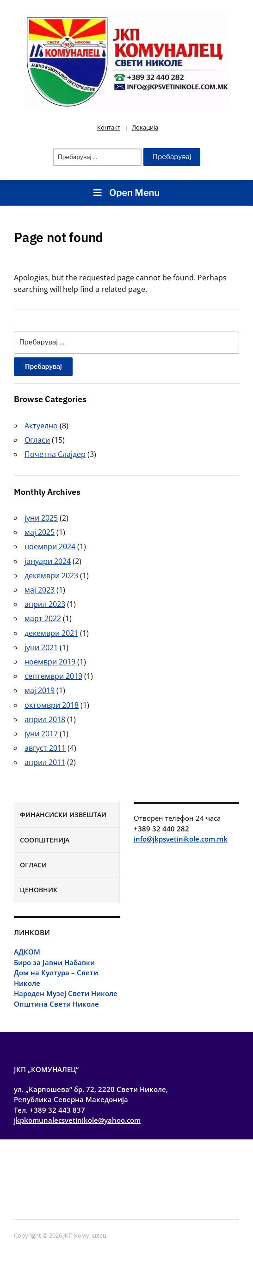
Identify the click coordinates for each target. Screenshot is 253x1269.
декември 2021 (51, 633)
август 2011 (45, 748)
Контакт (108, 127)
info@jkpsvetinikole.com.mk (181, 838)
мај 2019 (40, 690)
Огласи (33, 864)
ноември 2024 (50, 546)
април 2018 (45, 719)
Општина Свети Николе (56, 1003)
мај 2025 (40, 532)
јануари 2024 (48, 561)
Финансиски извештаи (63, 814)
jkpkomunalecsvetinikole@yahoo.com (77, 1120)
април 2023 (45, 604)
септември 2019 (53, 676)
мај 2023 (40, 590)
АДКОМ (27, 951)
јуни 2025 (41, 518)
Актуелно (41, 426)
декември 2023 (51, 575)
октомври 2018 (52, 705)
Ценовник (38, 889)
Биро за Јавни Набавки (54, 962)
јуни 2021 (41, 647)
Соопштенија (44, 840)
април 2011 (45, 762)
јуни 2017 (41, 734)
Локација (145, 127)
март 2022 (43, 618)
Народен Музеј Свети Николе (65, 993)
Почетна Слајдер (55, 454)
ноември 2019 (50, 662)
